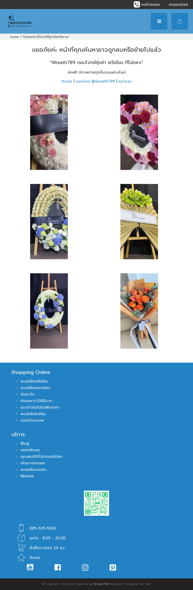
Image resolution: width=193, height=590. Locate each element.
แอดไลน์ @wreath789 (95, 81)
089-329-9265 (42, 528)
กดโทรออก (150, 4)
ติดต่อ (66, 81)
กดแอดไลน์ (178, 4)
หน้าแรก (125, 81)
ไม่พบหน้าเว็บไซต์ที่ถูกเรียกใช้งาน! (46, 37)
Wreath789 (101, 584)
